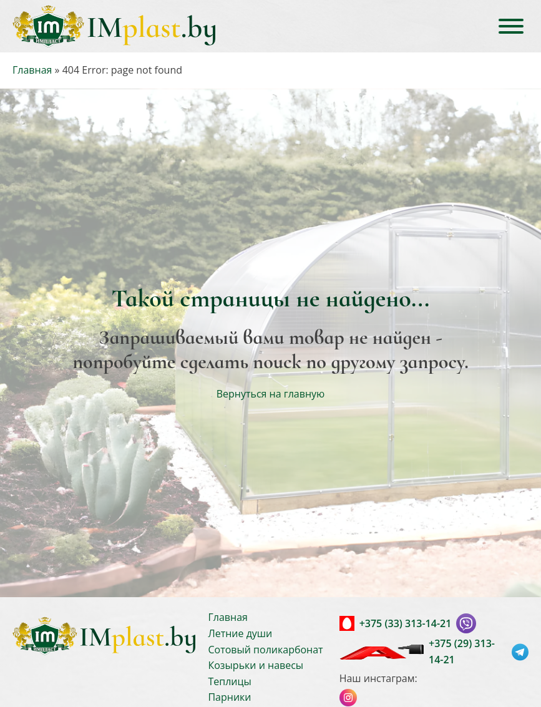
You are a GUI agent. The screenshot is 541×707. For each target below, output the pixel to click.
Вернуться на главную (271, 394)
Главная (32, 70)
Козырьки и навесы (255, 665)
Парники (229, 697)
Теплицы (229, 681)
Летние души (240, 633)
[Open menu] (511, 26)
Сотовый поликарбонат (265, 649)
